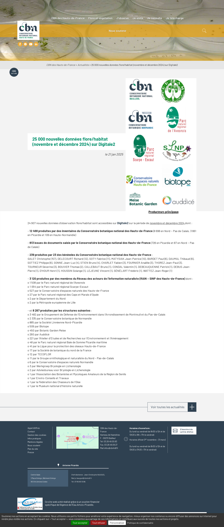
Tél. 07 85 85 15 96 (78, 482)
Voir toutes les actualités (167, 407)
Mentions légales (35, 442)
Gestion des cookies (37, 435)
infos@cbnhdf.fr (111, 448)
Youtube (30, 44)
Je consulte (154, 18)
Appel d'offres (34, 428)
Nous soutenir (117, 30)
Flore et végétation (100, 18)
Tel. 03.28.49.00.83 (108, 441)
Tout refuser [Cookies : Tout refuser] (98, 522)
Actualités (83, 64)
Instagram (25, 44)
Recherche (204, 30)
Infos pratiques (34, 438)
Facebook (20, 44)
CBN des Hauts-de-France (68, 18)
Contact (31, 431)
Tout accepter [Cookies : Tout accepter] (80, 522)
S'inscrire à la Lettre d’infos (186, 430)
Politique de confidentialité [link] (140, 522)
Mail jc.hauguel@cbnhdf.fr (81, 478)
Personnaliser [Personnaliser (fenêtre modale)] (117, 522)
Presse (31, 452)
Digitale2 (122, 223)
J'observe (122, 18)
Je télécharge (175, 18)
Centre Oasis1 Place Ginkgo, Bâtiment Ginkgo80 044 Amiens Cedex (43, 478)
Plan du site (33, 449)
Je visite (138, 18)
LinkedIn (36, 44)
